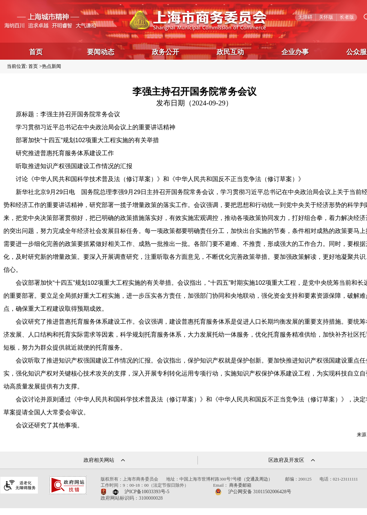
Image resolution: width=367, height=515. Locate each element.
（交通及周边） (257, 479)
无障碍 (305, 17)
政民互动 (230, 52)
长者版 (347, 17)
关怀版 (326, 17)
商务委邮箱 (240, 485)
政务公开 (165, 52)
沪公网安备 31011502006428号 (259, 491)
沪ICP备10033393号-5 (146, 491)
